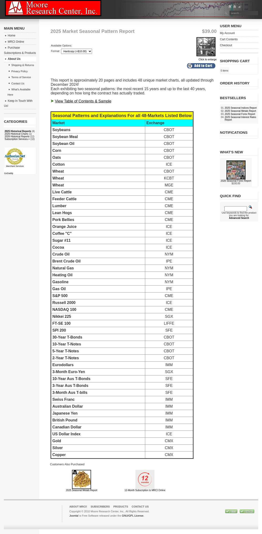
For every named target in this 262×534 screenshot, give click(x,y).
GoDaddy (8, 173)
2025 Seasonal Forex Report (240, 114)
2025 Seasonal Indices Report (241, 108)
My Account (227, 33)
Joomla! (74, 515)
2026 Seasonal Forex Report (236, 181)
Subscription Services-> (17, 139)
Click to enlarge (206, 58)
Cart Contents (229, 39)
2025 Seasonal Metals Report (82, 490)
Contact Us (140, 506)
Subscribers (100, 506)
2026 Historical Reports (17, 136)
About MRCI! (78, 506)
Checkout (226, 45)
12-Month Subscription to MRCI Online (144, 490)
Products (120, 506)
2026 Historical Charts (16, 134)
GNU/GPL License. (133, 515)
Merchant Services (15, 166)
